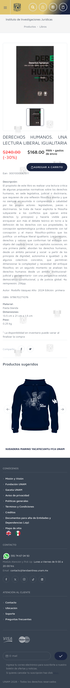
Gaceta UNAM (13, 489)
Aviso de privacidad (17, 495)
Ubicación (11, 608)
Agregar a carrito (47, 167)
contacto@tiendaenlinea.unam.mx (29, 570)
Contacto (10, 602)
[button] (33, 7)
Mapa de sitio (13, 528)
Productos (30, 26)
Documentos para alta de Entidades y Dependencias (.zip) (28, 520)
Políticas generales (16, 500)
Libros (43, 26)
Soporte (10, 613)
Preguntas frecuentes (18, 619)
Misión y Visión (14, 478)
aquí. (56, 672)
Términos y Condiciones (19, 506)
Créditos (10, 512)
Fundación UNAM (15, 484)
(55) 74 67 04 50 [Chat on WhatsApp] (16, 555)
